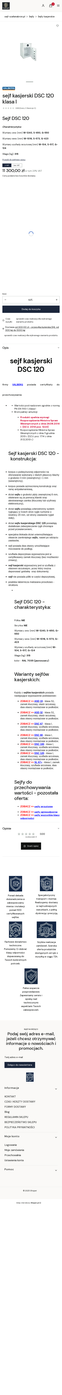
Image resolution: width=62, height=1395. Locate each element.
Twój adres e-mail (13, 1057)
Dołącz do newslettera (20, 1064)
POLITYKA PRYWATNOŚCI (19, 1127)
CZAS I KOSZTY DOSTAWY (19, 1101)
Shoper (33, 1190)
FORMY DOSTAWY (15, 1106)
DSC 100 (39, 744)
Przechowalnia (12, 1155)
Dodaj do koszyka (31, 309)
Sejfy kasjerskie (46, 16)
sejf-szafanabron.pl (14, 16)
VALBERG (17, 384)
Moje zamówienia (14, 1150)
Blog (7, 1112)
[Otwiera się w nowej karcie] (30, 1077)
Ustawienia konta (14, 1160)
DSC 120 (39, 753)
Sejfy (31, 16)
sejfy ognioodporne (46, 811)
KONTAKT (10, 1096)
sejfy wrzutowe (43, 806)
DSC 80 (38, 735)
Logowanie (10, 1145)
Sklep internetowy (27, 1203)
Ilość (4, 294)
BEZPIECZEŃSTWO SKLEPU (20, 1122)
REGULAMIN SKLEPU (16, 1117)
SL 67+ (38, 762)
